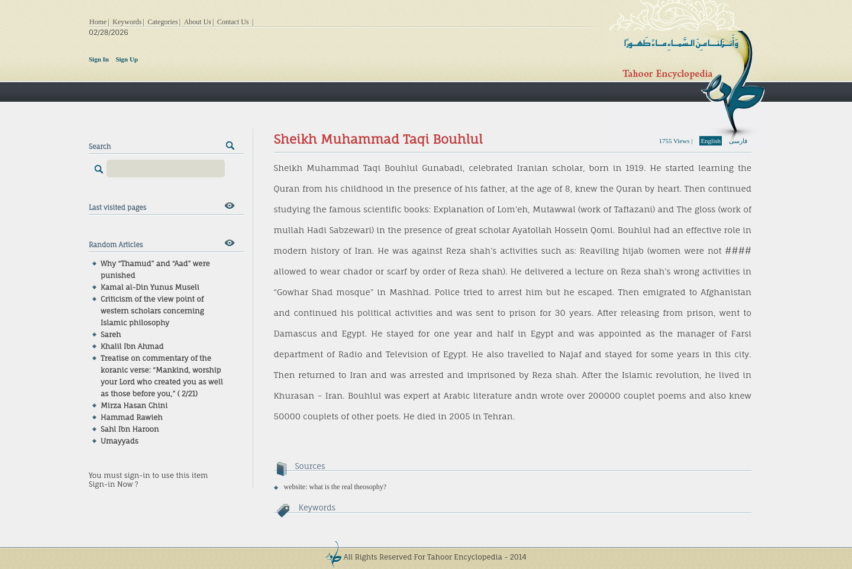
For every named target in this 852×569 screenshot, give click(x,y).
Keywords (126, 22)
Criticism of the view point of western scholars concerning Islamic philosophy (152, 311)
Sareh (111, 334)
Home (97, 22)
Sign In (99, 59)
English (711, 140)
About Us (197, 22)
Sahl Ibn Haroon (130, 429)
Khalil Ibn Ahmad (132, 346)
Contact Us (233, 22)
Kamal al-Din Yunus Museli (150, 287)
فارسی (738, 140)
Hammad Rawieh (132, 417)
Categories (162, 22)
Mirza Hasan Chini (134, 405)
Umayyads (119, 441)
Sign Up (126, 59)
